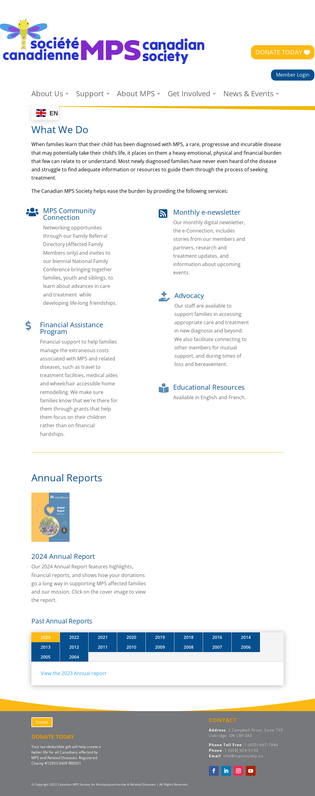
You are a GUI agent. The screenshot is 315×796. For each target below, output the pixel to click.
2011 (103, 647)
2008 (188, 647)
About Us (47, 94)
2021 (103, 637)
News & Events (248, 94)
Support (90, 94)
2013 (45, 647)
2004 (74, 657)
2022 (74, 637)
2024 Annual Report (63, 556)
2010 (131, 647)
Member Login (292, 74)
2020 (131, 637)
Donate (42, 722)
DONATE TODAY (278, 52)
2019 (160, 637)
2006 (246, 647)
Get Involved (189, 94)
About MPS (136, 94)
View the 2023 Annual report (73, 673)
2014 (246, 637)
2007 (217, 647)
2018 (188, 637)
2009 (160, 647)
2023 (45, 637)
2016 (217, 637)
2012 (74, 647)
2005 (45, 657)
